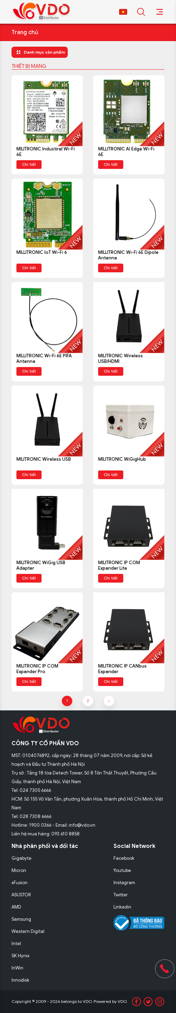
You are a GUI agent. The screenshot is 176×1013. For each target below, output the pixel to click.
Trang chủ (25, 32)
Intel (16, 943)
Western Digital (28, 931)
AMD (16, 907)
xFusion (20, 883)
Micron (19, 870)
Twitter (120, 895)
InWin (17, 968)
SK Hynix (20, 956)
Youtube (122, 870)
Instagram (124, 883)
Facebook (123, 858)
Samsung (21, 919)
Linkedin (122, 907)
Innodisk (20, 980)
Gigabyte (21, 858)
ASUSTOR (21, 895)
